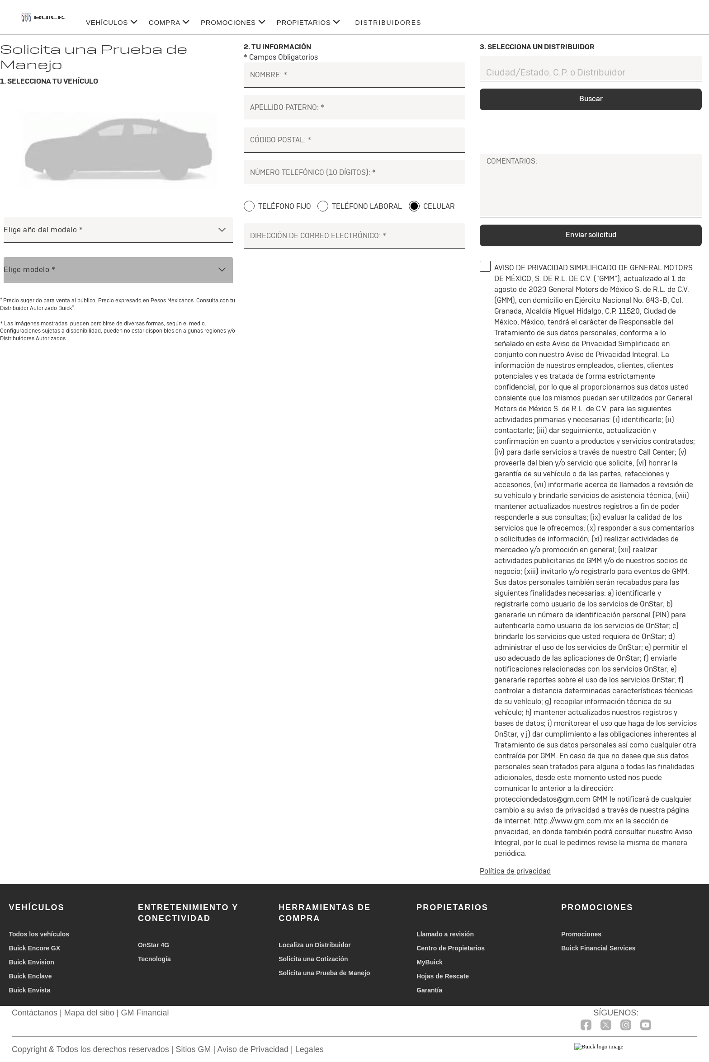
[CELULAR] (414, 206)
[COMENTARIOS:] (591, 192)
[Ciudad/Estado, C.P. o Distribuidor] (591, 68)
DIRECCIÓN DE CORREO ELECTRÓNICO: (315, 235)
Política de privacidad (515, 871)
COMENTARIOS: (512, 161)
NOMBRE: (266, 75)
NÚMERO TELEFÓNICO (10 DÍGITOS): (310, 172)
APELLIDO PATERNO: (284, 107)
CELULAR (439, 206)
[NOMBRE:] (355, 75)
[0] (485, 266)
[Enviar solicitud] (591, 235)
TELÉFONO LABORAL (367, 206)
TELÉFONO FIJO (284, 206)
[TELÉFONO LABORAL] (322, 206)
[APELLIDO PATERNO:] (355, 107)
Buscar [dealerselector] (591, 98)
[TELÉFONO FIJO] (249, 206)
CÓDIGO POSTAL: (278, 140)
